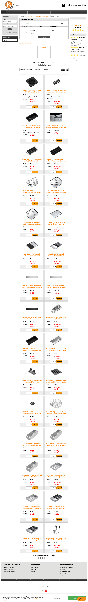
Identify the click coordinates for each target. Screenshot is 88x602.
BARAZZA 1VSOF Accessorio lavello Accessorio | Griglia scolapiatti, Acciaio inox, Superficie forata (56, 478)
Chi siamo (35, 568)
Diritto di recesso (65, 572)
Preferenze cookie (44, 587)
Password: (5, 25)
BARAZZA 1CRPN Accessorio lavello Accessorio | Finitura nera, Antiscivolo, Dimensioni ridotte (32, 414)
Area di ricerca (25, 30)
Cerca (27, 24)
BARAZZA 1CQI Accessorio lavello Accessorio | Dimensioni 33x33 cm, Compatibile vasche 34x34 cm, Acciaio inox (56, 415)
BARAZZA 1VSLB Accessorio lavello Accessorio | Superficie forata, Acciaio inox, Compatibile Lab (32, 510)
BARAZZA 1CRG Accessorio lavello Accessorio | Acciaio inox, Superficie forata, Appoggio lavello (32, 383)
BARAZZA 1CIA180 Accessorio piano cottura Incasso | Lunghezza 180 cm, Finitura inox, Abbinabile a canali (56, 289)
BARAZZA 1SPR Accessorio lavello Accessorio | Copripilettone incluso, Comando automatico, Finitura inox (56, 541)
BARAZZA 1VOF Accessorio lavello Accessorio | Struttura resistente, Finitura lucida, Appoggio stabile (32, 447)
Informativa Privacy (66, 574)
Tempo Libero (46, 12)
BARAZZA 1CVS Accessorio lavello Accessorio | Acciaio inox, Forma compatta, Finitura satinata (56, 351)
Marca (27, 33)
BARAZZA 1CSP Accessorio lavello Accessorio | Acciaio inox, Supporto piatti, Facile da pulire (56, 319)
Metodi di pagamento (9, 572)
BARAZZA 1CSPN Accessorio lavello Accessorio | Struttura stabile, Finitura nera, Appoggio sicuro (32, 352)
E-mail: (4, 20)
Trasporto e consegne (9, 570)
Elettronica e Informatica (34, 12)
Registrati (15, 35)
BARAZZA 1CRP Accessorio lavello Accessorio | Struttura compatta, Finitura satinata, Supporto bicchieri (56, 383)
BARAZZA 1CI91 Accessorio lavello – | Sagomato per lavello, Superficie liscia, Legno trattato (32, 224)
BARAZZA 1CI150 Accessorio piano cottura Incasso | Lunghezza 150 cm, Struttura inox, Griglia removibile (32, 289)
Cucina (42, 27)
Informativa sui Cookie (67, 576)
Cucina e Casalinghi (21, 12)
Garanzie (63, 570)
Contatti (34, 570)
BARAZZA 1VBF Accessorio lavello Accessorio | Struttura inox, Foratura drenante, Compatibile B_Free (32, 478)
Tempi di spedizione (9, 568)
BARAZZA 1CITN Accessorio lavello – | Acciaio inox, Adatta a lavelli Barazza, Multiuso (32, 256)
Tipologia (48, 30)
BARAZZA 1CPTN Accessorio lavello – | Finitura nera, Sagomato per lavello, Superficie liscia (56, 161)
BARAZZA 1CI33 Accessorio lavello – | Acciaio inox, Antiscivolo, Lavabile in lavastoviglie (56, 193)
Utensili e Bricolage (55, 12)
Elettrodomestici (11, 12)
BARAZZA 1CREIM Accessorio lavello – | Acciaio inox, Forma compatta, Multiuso (32, 193)
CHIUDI (86, 596)
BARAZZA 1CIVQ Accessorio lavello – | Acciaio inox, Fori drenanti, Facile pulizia (56, 224)
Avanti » (49, 66)
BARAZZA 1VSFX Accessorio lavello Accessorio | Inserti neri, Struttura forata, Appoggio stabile (56, 509)
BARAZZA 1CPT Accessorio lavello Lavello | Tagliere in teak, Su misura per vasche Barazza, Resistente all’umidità (32, 162)
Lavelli (47, 27)
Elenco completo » (81, 62)
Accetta (76, 598)
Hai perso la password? (12, 33)
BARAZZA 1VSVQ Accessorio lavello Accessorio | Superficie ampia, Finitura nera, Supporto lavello (32, 541)
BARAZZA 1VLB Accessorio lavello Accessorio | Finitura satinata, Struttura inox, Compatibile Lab (56, 446)
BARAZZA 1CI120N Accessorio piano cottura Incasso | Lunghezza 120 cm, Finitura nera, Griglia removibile (32, 320)
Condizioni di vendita (67, 568)
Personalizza (57, 598)
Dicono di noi (35, 572)
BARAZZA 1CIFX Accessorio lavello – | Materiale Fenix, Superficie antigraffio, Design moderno (56, 257)
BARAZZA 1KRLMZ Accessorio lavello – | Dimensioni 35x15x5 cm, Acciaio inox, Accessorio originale (56, 128)
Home (3, 12)
